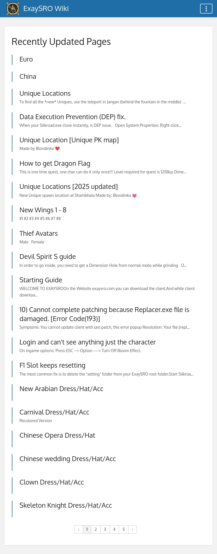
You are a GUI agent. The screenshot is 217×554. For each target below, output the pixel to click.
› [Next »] (132, 529)
